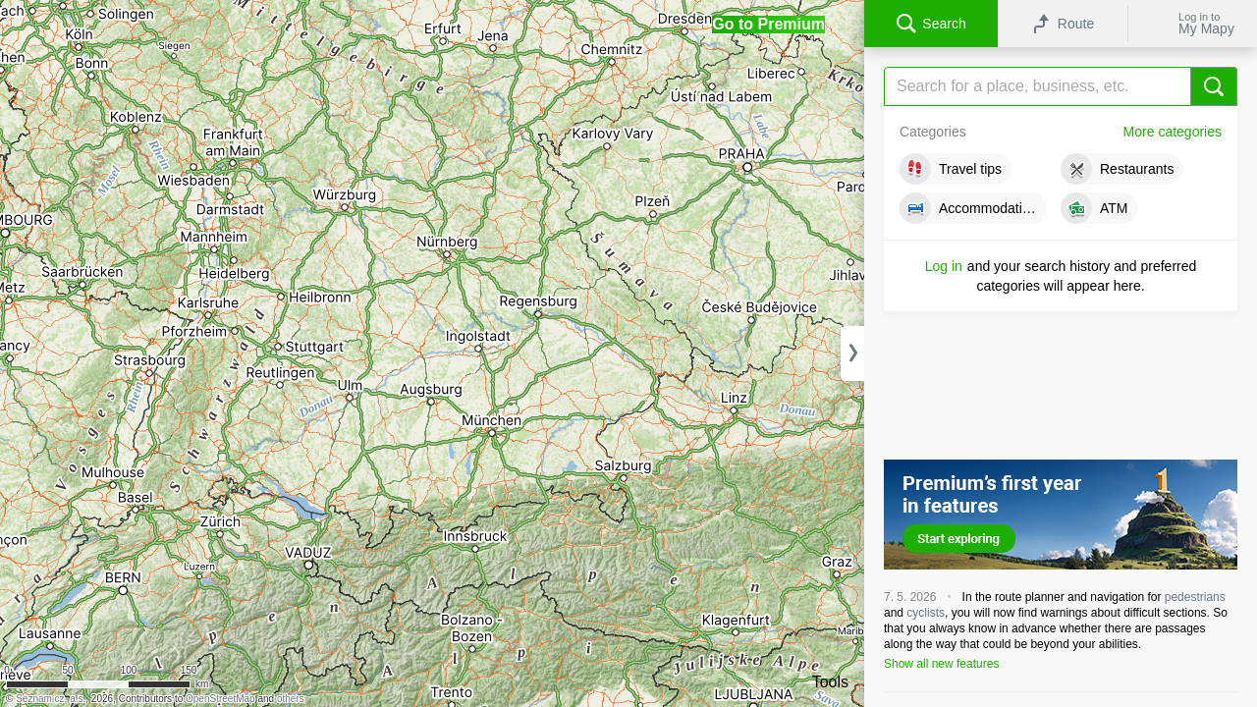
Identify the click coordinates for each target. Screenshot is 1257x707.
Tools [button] (830, 682)
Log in (943, 266)
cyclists (925, 613)
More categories (1172, 131)
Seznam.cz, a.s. (50, 698)
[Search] (1060, 86)
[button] (768, 24)
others (290, 698)
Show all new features (941, 664)
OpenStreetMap (220, 698)
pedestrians (1195, 597)
